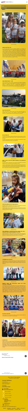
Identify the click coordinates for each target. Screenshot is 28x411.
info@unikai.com (6, 404)
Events (3, 6)
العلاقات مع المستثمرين (17, 409)
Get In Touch (23, 408)
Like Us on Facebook (8, 391)
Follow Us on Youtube (8, 397)
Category (4, 408)
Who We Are (9, 408)
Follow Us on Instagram (8, 395)
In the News (14, 408)
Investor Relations (10, 409)
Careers (18, 408)
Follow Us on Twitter (8, 393)
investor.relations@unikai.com (8, 389)
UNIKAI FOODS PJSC (7, 355)
